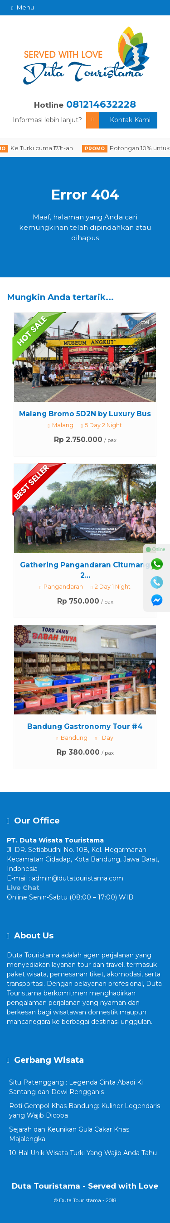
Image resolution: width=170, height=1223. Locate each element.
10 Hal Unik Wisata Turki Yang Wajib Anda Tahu (83, 1153)
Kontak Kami (118, 120)
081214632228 (101, 104)
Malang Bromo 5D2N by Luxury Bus (85, 413)
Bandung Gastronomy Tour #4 (85, 726)
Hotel (140, 322)
